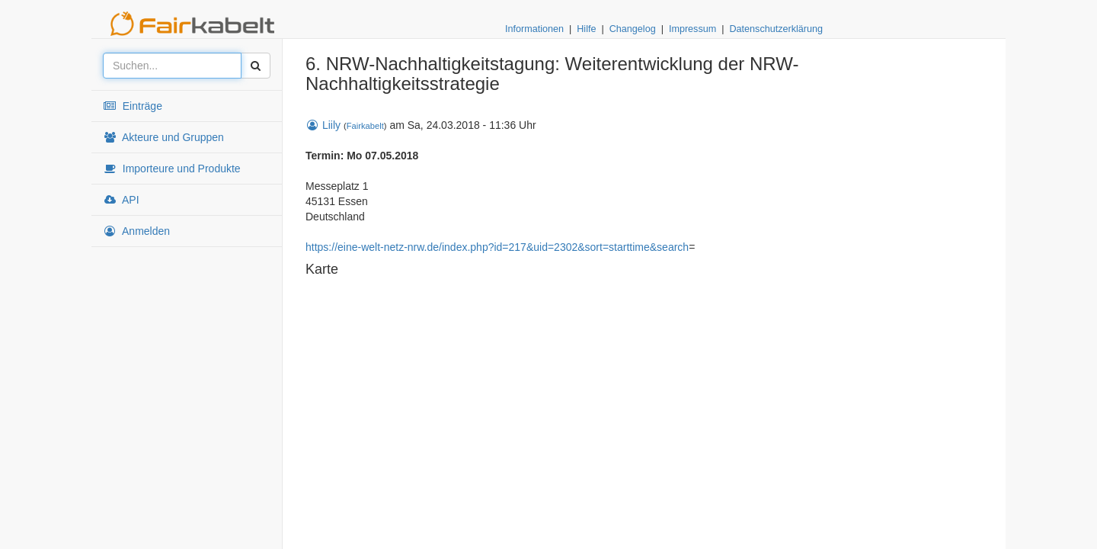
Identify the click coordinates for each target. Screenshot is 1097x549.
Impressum (692, 29)
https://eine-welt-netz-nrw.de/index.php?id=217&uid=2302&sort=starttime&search (497, 247)
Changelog (632, 29)
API (121, 200)
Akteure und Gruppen (163, 137)
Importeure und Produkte (172, 168)
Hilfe (586, 29)
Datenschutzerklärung (776, 29)
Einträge (132, 106)
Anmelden (136, 231)
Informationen (534, 29)
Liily (323, 125)
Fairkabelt (365, 125)
